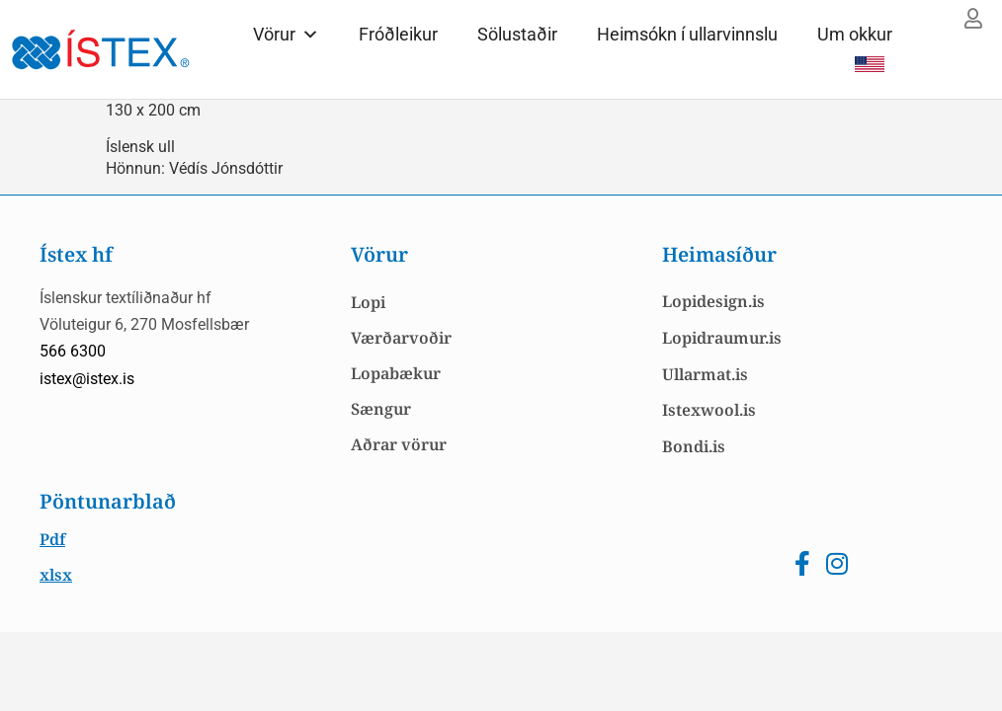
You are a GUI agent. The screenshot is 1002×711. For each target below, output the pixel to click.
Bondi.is (693, 446)
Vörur (286, 34)
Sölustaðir (517, 34)
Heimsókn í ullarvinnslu (687, 34)
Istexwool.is (709, 410)
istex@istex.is (87, 378)
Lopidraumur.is (722, 338)
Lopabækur (396, 373)
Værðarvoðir (401, 338)
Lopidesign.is (713, 301)
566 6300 (73, 351)
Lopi (368, 302)
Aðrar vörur (399, 444)
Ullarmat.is (705, 374)
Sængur (381, 409)
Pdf (52, 539)
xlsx (56, 575)
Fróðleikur (398, 34)
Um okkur (854, 34)
